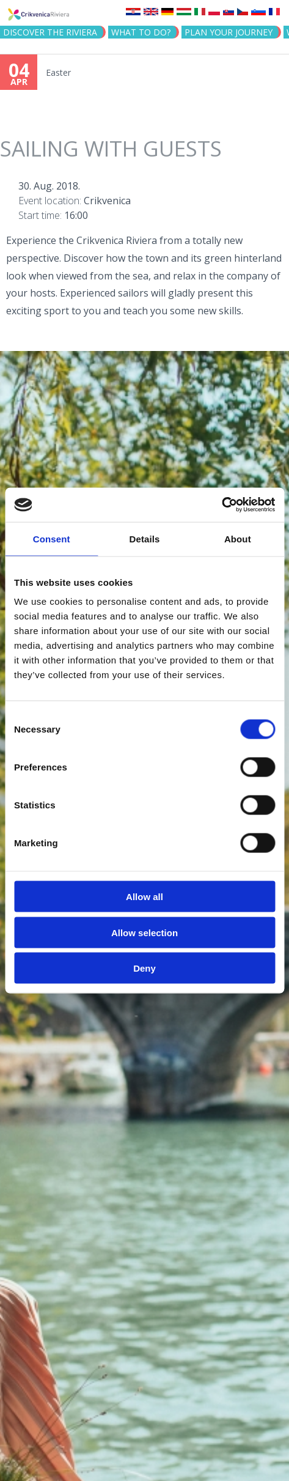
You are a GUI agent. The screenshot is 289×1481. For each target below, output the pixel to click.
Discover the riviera (50, 32)
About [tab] (237, 538)
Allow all (144, 897)
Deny (144, 968)
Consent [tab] (51, 538)
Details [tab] (145, 538)
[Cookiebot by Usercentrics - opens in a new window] (221, 505)
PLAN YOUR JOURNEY (229, 32)
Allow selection (144, 932)
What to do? (140, 32)
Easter (58, 72)
